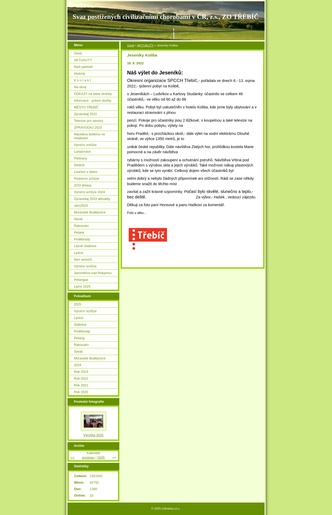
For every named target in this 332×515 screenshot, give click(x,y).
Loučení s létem (85, 172)
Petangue (81, 280)
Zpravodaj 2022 (85, 114)
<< (72, 458)
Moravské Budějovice (90, 212)
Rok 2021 (81, 385)
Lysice (78, 253)
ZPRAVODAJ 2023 (88, 127)
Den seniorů (83, 259)
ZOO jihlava (83, 185)
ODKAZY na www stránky (93, 94)
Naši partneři (83, 67)
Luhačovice (82, 152)
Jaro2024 (81, 205)
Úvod (130, 45)
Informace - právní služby (92, 100)
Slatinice (80, 324)
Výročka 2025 (93, 435)
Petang (79, 338)
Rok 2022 (81, 378)
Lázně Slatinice (85, 246)
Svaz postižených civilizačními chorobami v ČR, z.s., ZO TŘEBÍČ (166, 16)
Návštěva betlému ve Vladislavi (89, 136)
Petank (79, 232)
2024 (77, 365)
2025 (77, 304)
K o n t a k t (82, 80)
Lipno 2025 (82, 286)
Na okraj (80, 87)
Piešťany (80, 158)
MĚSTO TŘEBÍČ (86, 107)
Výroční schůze (85, 145)
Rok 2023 (81, 372)
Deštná (79, 165)
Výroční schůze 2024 (89, 192)
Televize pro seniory (88, 121)
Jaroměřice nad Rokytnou (93, 273)
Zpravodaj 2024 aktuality (92, 199)
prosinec (88, 458)
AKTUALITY (145, 45)
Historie (79, 73)
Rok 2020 (81, 392)
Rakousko (81, 226)
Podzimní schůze (86, 178)
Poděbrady (82, 239)
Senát (78, 219)
